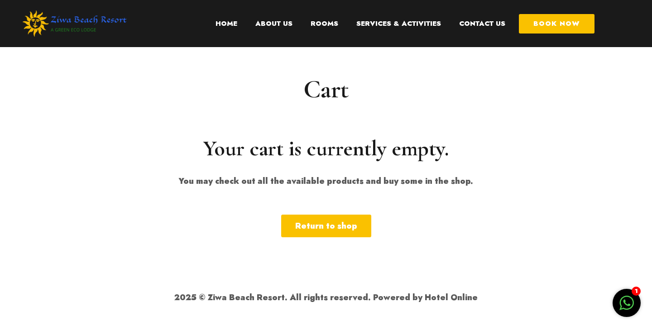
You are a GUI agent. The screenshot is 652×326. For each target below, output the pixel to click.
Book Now (556, 24)
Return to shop (326, 226)
